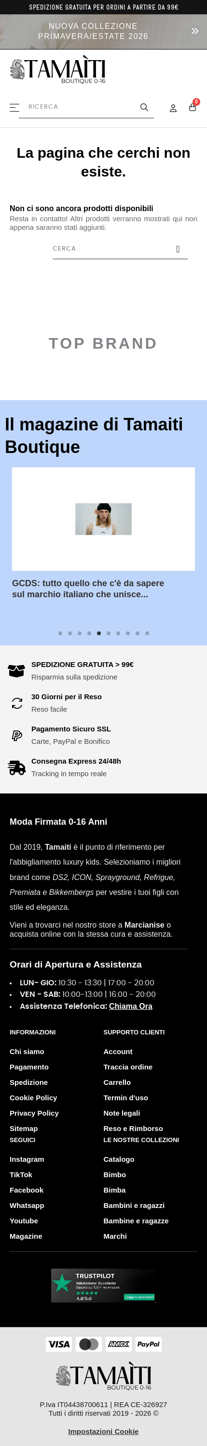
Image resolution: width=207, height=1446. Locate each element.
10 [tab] (147, 633)
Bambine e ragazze (136, 1221)
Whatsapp (27, 1205)
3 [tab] (79, 633)
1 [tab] (60, 633)
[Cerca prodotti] (86, 107)
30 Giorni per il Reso (66, 696)
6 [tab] (108, 633)
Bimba (115, 1190)
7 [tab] (118, 633)
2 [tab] (70, 633)
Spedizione (29, 1082)
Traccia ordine (128, 1067)
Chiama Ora (130, 1006)
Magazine (26, 1236)
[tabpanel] (103, 541)
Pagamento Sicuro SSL (71, 729)
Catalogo (119, 1159)
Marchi (115, 1236)
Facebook (26, 1190)
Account (118, 1051)
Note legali (122, 1113)
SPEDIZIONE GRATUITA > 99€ (82, 664)
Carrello (117, 1082)
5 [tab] (99, 633)
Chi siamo (27, 1051)
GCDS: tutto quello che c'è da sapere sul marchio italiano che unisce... (88, 588)
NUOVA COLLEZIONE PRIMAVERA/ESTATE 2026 (93, 31)
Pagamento (29, 1067)
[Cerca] (120, 249)
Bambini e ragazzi (134, 1205)
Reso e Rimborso (133, 1128)
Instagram (27, 1159)
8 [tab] (128, 633)
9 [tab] (137, 633)
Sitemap (24, 1128)
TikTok (21, 1174)
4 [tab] (89, 633)
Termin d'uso (126, 1098)
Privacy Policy (34, 1113)
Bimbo (115, 1174)
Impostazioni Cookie (104, 1431)
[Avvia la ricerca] (144, 107)
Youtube (24, 1221)
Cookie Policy (33, 1098)
